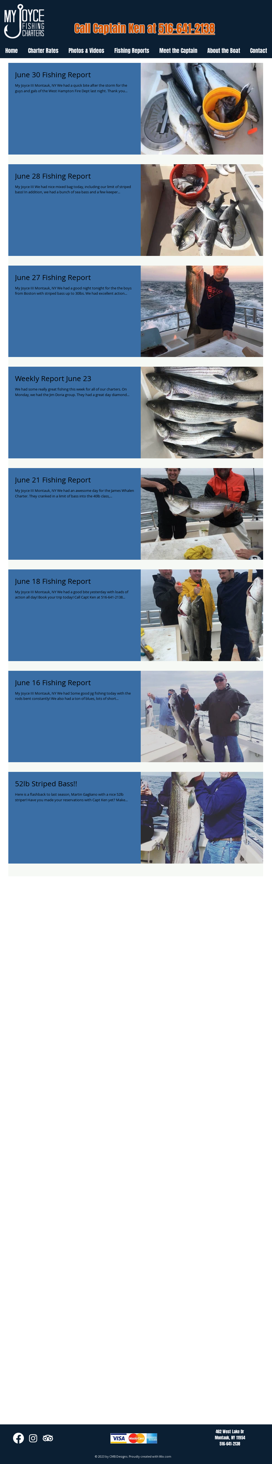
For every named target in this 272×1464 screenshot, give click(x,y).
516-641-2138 (186, 28)
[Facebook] (18, 1438)
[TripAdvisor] (47, 1438)
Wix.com (165, 1456)
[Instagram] (33, 1438)
